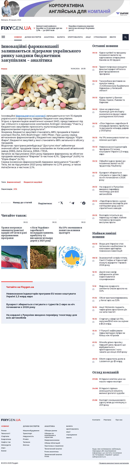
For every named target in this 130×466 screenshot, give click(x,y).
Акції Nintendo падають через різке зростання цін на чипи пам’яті (113, 309)
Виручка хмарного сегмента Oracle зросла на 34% (113, 288)
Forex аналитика (51, 452)
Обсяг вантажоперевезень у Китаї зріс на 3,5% (113, 299)
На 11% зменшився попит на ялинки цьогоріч (113, 139)
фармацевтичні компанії (31, 115)
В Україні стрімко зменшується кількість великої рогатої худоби (111, 390)
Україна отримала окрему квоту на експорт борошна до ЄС (80, 28)
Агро (3, 448)
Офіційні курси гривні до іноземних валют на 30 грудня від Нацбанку (112, 163)
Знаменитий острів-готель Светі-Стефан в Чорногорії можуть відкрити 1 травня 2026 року (113, 261)
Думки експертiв (33, 37)
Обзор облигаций (52, 443)
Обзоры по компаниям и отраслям (50, 435)
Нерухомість (28, 436)
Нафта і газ (5, 442)
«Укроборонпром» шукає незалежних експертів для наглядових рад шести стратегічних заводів (113, 204)
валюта (61, 37)
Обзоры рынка (51, 431)
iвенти (113, 37)
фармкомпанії (14, 182)
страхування (100, 37)
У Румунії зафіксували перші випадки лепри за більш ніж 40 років (112, 333)
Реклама (107, 420)
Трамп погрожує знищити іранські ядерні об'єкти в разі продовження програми (113, 70)
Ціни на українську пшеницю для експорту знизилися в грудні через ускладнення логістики (112, 113)
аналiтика (50, 426)
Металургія (6, 445)
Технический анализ (53, 449)
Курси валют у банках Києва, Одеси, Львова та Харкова (112, 100)
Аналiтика (49, 37)
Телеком (26, 442)
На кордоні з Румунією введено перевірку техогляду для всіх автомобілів (41, 316)
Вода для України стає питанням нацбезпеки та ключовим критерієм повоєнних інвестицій (112, 247)
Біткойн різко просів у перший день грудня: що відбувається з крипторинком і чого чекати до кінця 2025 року (113, 347)
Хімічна (26, 445)
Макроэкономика (52, 440)
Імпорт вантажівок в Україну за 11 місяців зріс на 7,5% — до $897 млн (48, 28)
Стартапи (5, 436)
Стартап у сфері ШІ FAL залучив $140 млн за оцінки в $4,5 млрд (113, 321)
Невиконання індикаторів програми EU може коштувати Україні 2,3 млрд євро (41, 295)
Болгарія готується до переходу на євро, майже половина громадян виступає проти (112, 219)
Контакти (96, 420)
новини (18, 37)
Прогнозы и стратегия (54, 446)
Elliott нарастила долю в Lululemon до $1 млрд (112, 360)
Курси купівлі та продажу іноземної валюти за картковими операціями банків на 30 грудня (112, 56)
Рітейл (26, 439)
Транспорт (27, 433)
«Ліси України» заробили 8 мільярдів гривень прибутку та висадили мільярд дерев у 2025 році (114, 127)
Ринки (4, 69)
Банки (3, 451)
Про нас (119, 420)
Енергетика (6, 439)
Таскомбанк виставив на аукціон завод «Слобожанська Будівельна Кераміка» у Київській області (114, 86)
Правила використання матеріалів (114, 463)
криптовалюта (75, 37)
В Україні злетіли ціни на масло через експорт (112, 380)
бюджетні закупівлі (33, 182)
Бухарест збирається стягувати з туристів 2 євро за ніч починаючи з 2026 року (40, 306)
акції (88, 37)
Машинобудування (31, 431)
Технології (5, 433)
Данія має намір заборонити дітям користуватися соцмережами (110, 275)
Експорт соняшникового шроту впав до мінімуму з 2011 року (112, 402)
